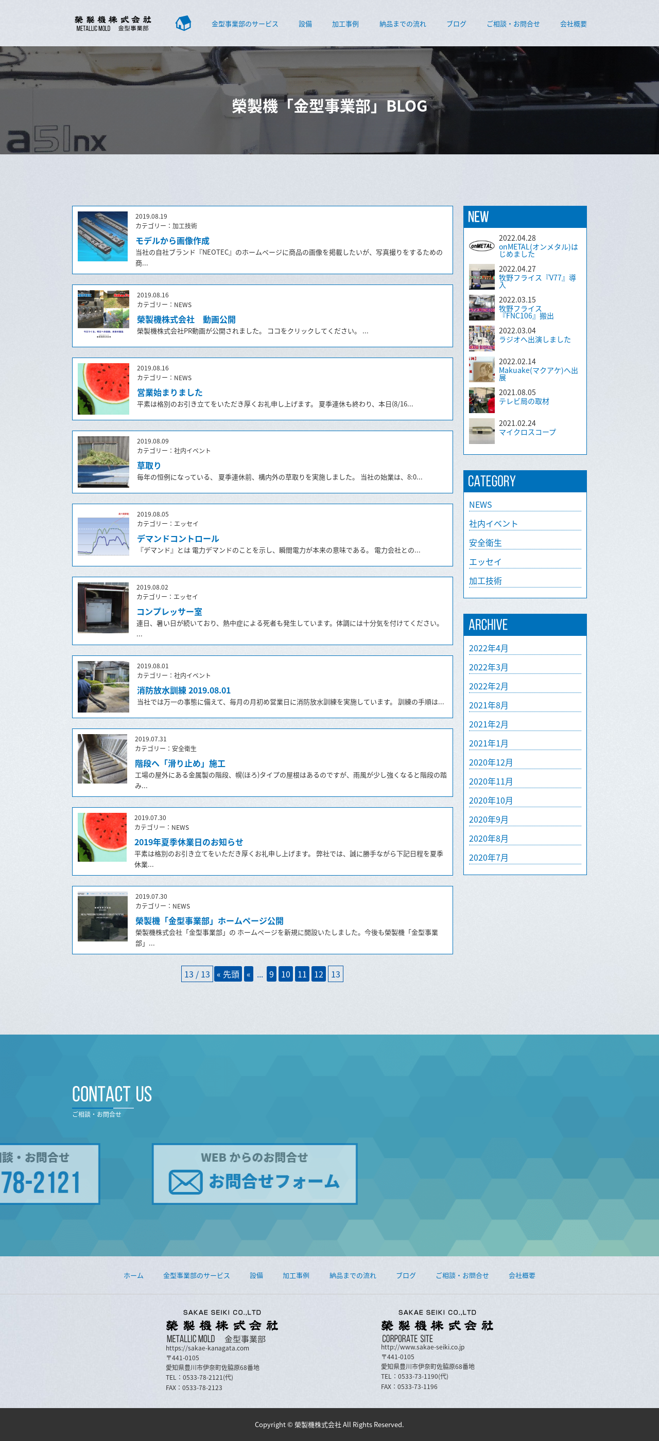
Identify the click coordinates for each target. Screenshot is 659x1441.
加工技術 (485, 580)
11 (302, 974)
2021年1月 (489, 743)
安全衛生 (485, 542)
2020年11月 (491, 781)
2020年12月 (491, 762)
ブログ (456, 23)
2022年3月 (489, 667)
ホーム (134, 1275)
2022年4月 (489, 648)
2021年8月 (489, 705)
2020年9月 (489, 819)
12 (318, 974)
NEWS (480, 504)
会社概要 (573, 23)
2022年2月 (489, 686)
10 (285, 974)
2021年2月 (489, 724)
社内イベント (493, 523)
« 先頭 (228, 974)
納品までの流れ (402, 23)
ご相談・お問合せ (513, 23)
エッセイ (485, 561)
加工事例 (345, 23)
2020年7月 (489, 857)
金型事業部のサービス (245, 23)
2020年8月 (489, 838)
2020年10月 (491, 800)
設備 (305, 23)
